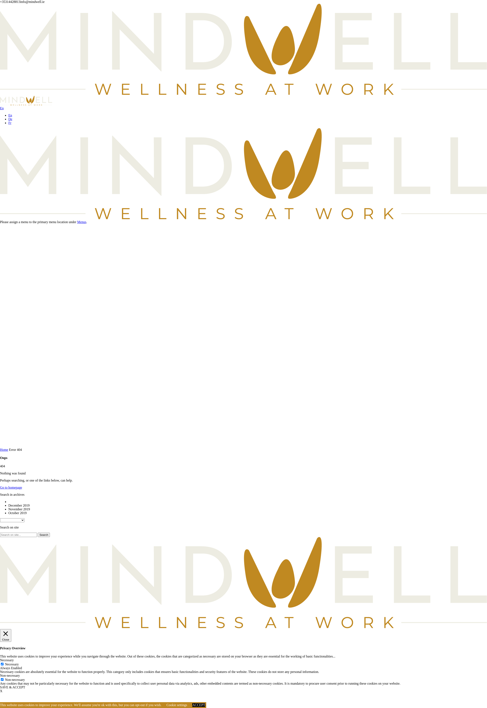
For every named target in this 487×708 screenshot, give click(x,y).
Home (4, 449)
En (10, 115)
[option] (247, 502)
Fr (9, 123)
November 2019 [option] (19, 509)
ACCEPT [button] (198, 705)
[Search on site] (18, 535)
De (10, 119)
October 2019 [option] (17, 513)
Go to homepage (11, 487)
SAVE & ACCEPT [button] (12, 687)
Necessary (12, 664)
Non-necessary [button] (10, 675)
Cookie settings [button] (176, 705)
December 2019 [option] (19, 505)
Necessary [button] (7, 660)
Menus (81, 222)
